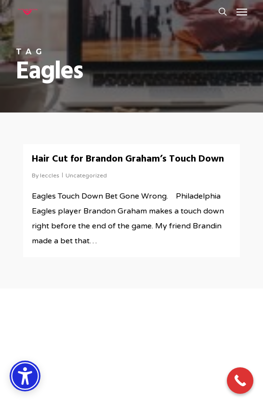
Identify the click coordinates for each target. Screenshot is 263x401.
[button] (242, 11)
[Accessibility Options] (25, 376)
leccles (49, 175)
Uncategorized (86, 175)
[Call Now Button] (240, 380)
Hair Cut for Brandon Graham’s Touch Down (128, 159)
